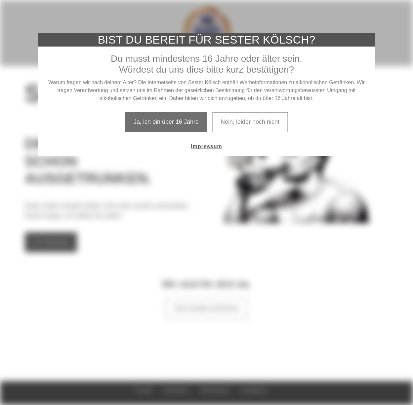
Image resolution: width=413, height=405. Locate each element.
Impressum (206, 146)
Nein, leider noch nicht (250, 121)
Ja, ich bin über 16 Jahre (166, 121)
